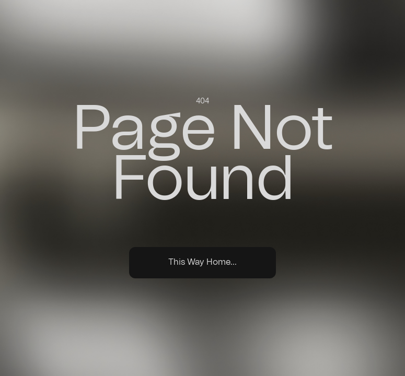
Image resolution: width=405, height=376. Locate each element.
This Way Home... (202, 262)
